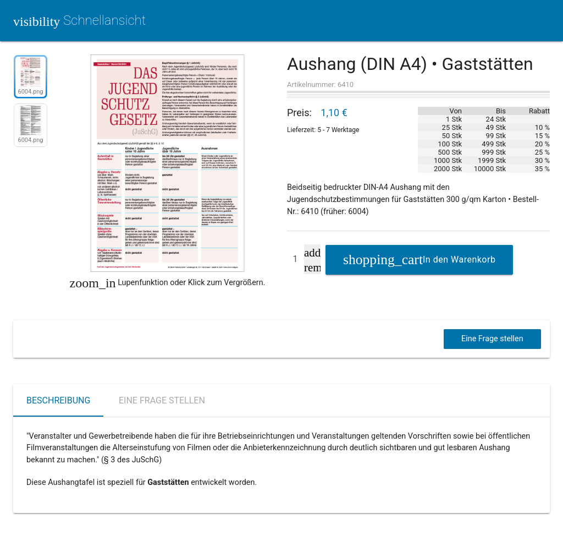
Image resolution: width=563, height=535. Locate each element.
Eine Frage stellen (492, 338)
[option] (30, 78)
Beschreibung (58, 400)
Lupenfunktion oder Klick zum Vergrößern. (168, 283)
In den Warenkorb (459, 259)
